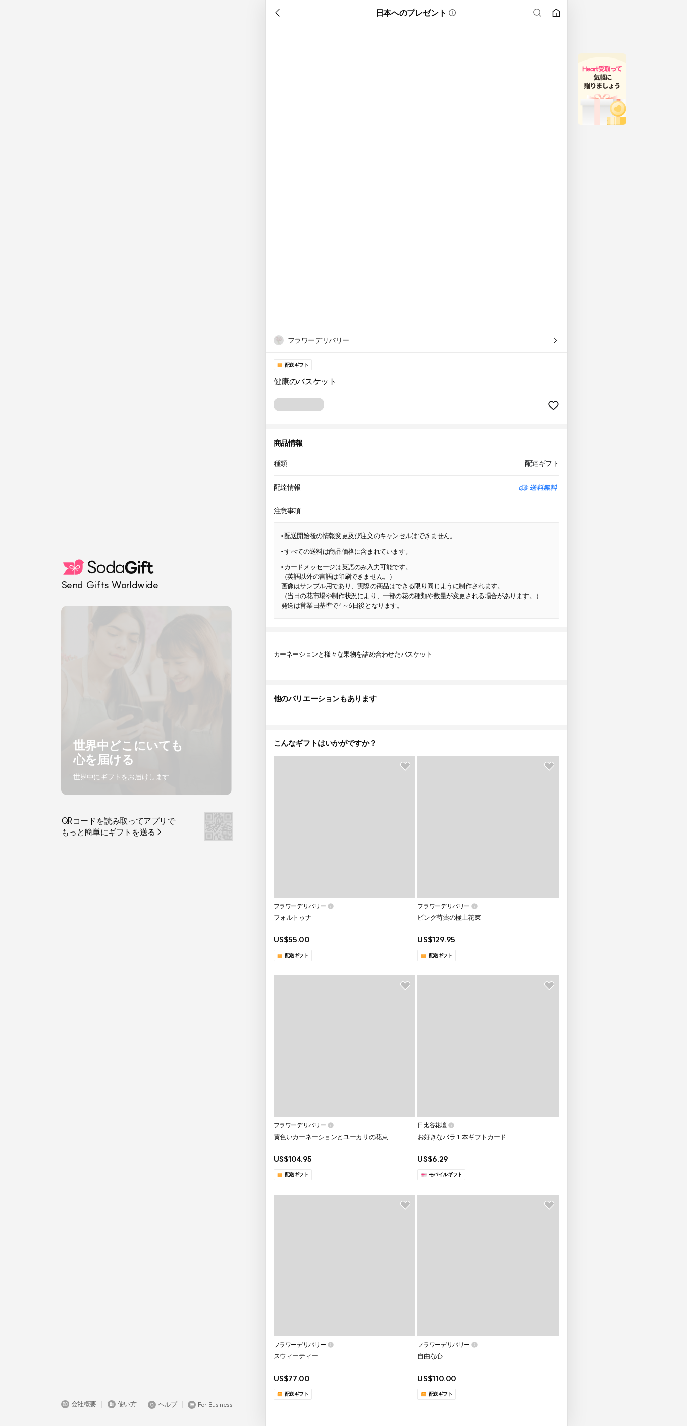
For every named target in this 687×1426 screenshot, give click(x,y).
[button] (78, 1404)
